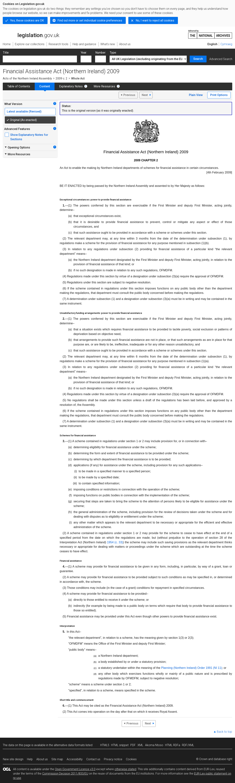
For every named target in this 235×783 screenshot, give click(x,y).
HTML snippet (120, 745)
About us (42, 759)
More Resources (104, 86)
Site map (57, 759)
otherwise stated (125, 769)
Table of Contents (18, 86)
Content (44, 86)
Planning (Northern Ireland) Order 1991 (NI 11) (191, 667)
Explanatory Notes (71, 86)
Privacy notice (113, 759)
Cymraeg (226, 44)
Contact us (93, 759)
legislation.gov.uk (31, 34)
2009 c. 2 (61, 78)
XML (140, 745)
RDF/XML (188, 745)
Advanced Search (220, 59)
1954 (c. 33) (115, 542)
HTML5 (104, 745)
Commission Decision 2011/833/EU (65, 773)
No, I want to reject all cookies (155, 20)
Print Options (219, 95)
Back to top (224, 731)
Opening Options (17, 147)
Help (30, 759)
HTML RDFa (172, 745)
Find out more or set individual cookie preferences (89, 20)
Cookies (131, 759)
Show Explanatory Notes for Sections (29, 137)
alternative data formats (69, 745)
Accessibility (75, 759)
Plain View (196, 95)
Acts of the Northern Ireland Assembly (27, 78)
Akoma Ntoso (154, 745)
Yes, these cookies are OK (27, 20)
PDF (133, 745)
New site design (13, 759)
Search (198, 59)
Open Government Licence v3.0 (75, 769)
